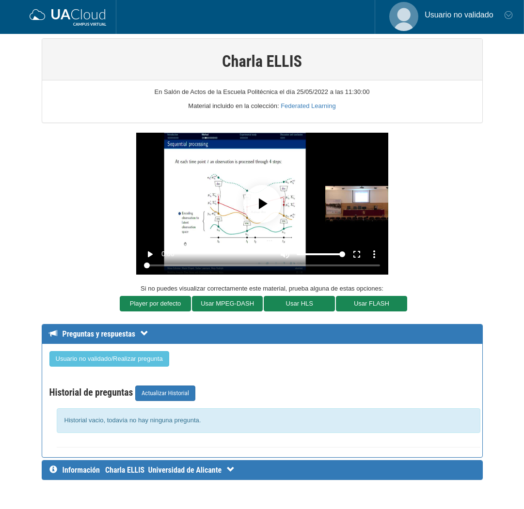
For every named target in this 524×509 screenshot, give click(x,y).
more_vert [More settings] (374, 254)
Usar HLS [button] (299, 303)
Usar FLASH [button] (371, 303)
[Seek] (262, 265)
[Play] (262, 204)
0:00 (168, 254)
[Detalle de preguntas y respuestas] (103, 334)
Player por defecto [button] (155, 303)
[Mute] (285, 254)
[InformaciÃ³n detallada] (170, 470)
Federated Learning (308, 105)
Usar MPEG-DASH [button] (227, 303)
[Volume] (321, 254)
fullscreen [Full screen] (357, 254)
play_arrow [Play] (150, 254)
